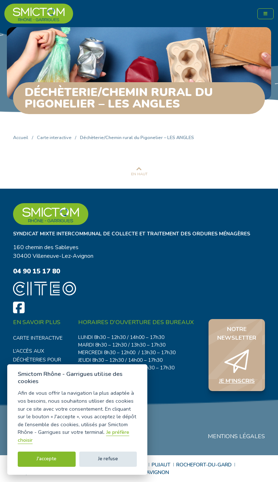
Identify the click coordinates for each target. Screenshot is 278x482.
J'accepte (46, 459)
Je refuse (108, 459)
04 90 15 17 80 (36, 271)
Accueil (20, 137)
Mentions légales (236, 436)
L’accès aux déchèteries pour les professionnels (39, 360)
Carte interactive (54, 137)
